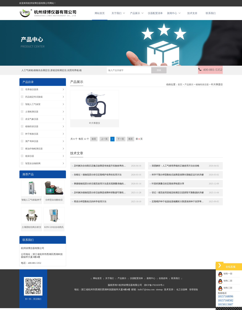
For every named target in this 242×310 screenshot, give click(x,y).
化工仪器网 (181, 291)
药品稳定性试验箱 (34, 99)
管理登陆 (193, 291)
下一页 (120, 141)
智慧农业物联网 (32, 165)
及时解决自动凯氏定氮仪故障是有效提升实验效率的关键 (100, 167)
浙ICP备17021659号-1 (154, 287)
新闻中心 (173, 14)
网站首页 (100, 14)
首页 (180, 86)
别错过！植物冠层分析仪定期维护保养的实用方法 (97, 176)
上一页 (104, 141)
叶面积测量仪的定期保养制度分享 (168, 185)
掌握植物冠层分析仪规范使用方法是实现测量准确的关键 (100, 185)
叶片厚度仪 (94, 125)
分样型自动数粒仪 (54, 202)
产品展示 (136, 14)
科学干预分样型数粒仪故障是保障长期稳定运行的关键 (178, 176)
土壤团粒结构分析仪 (31, 229)
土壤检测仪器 (31, 113)
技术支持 (192, 14)
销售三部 (225, 288)
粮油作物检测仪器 (34, 150)
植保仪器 (29, 158)
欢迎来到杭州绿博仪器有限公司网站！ (37, 3)
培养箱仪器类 (31, 91)
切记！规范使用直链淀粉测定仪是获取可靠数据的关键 (178, 194)
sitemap (159, 291)
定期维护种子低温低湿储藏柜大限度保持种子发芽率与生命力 (178, 203)
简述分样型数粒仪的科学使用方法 (90, 203)
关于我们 (118, 14)
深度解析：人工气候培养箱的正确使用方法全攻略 (175, 167)
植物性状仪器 (31, 128)
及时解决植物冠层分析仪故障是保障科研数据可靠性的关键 (100, 194)
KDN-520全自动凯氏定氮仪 (54, 230)
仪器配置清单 (155, 14)
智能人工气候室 (32, 106)
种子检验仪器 (31, 136)
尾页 (130, 141)
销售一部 (225, 274)
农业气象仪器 (31, 121)
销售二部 (225, 281)
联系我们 (211, 14)
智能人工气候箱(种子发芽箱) (31, 203)
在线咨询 (163, 280)
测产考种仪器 (31, 143)
